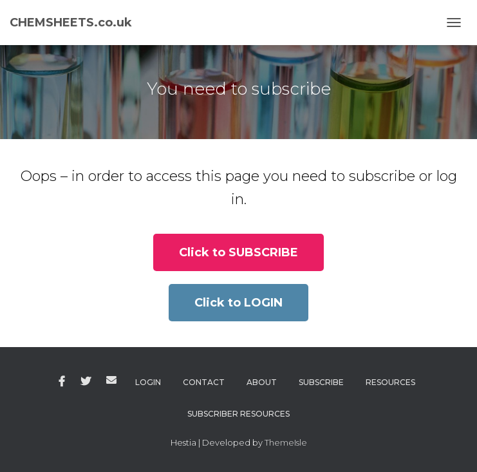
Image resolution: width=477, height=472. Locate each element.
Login (148, 382)
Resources (390, 382)
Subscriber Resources (238, 414)
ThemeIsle (286, 442)
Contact (204, 382)
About (262, 382)
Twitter (85, 382)
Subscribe (321, 382)
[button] (238, 252)
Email (111, 380)
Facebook (61, 382)
